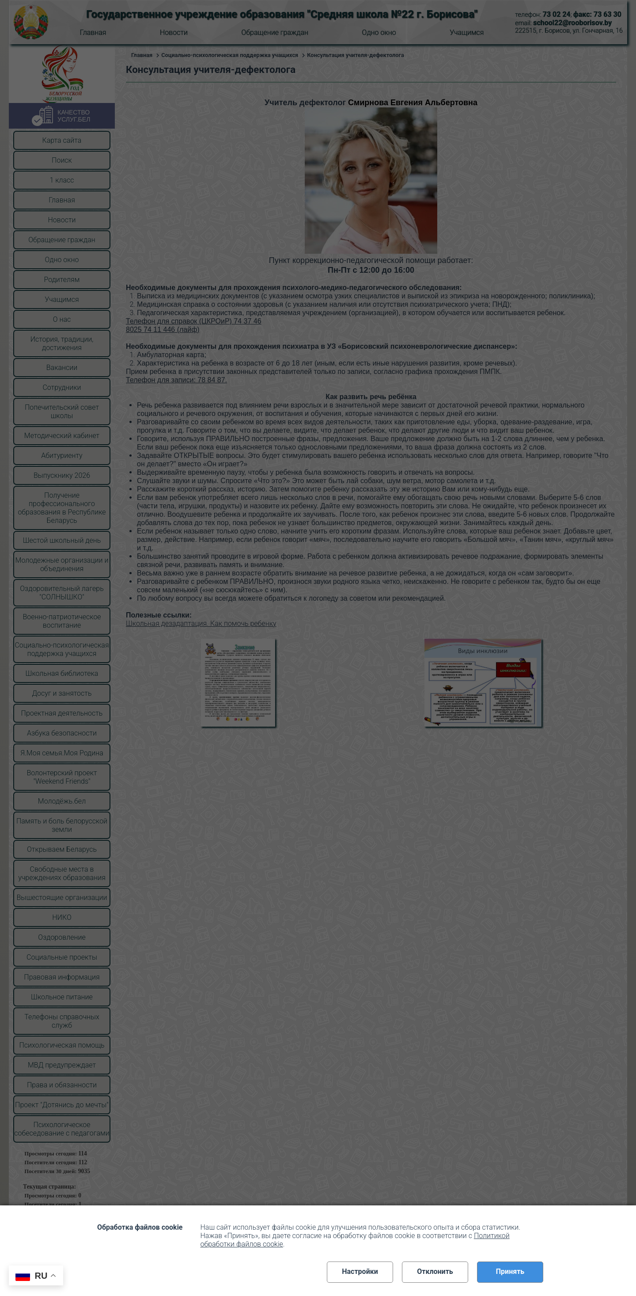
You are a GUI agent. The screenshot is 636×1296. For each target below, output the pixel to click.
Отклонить (435, 1271)
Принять (510, 1271)
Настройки (360, 1271)
